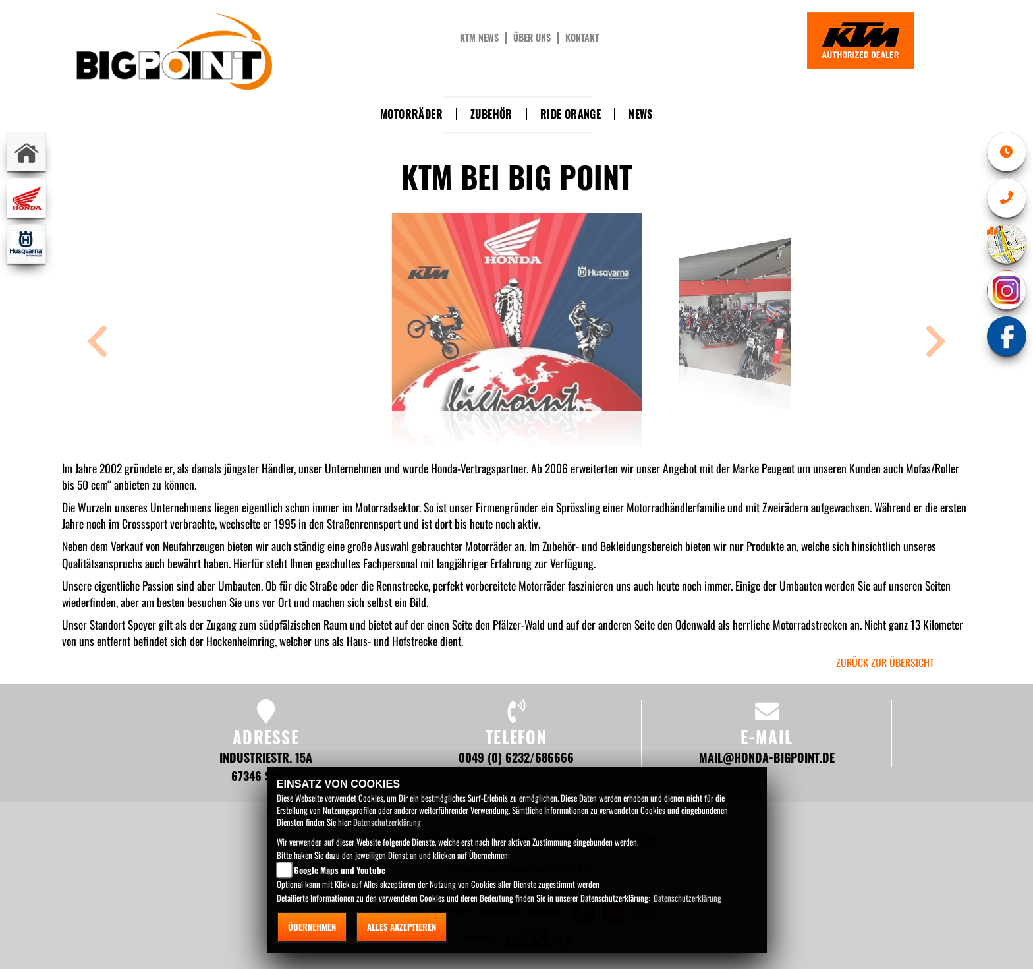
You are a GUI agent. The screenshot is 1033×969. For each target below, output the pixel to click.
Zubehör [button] (491, 114)
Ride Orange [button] (570, 114)
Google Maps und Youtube (339, 870)
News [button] (640, 114)
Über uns (532, 38)
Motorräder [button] (411, 114)
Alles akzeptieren (401, 926)
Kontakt (582, 38)
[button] (97, 343)
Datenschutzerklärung (387, 822)
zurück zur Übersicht (885, 662)
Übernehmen (312, 926)
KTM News (479, 38)
